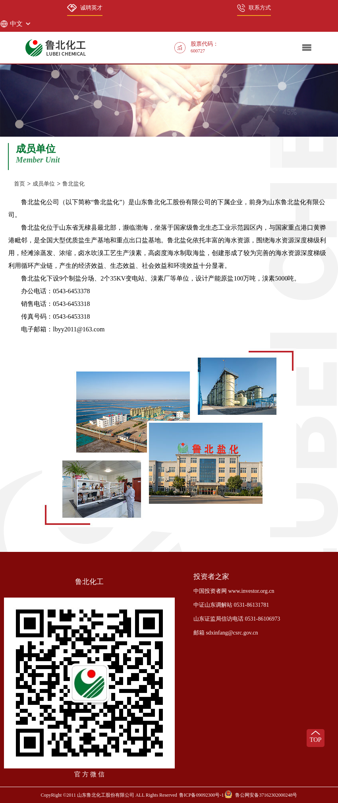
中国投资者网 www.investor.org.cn (233, 591)
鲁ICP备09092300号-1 (201, 795)
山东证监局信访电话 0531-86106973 (236, 619)
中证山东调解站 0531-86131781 (231, 605)
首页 (19, 184)
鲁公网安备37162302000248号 (266, 795)
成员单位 (44, 184)
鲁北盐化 (73, 184)
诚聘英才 (84, 8)
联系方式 (254, 8)
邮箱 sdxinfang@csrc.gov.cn (225, 633)
